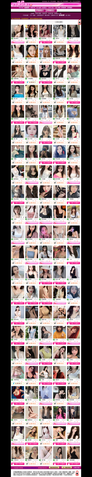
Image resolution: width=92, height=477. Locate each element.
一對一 (36, 78)
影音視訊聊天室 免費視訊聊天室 (30, 467)
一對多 (64, 299)
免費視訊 (22, 38)
